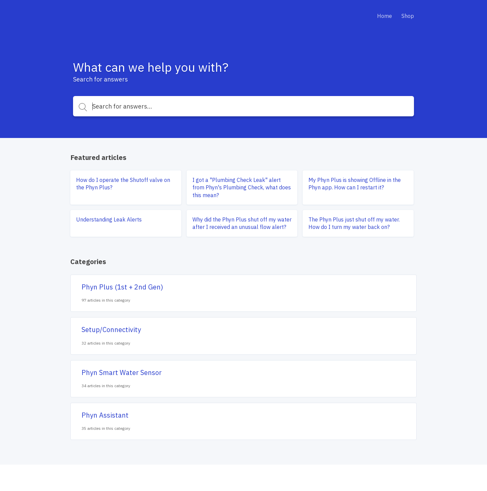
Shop (407, 16)
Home (384, 16)
